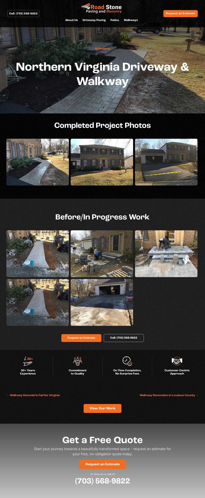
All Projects (102, 48)
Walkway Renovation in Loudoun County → (169, 395)
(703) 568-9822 (102, 481)
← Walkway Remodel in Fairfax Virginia (33, 395)
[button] (81, 338)
